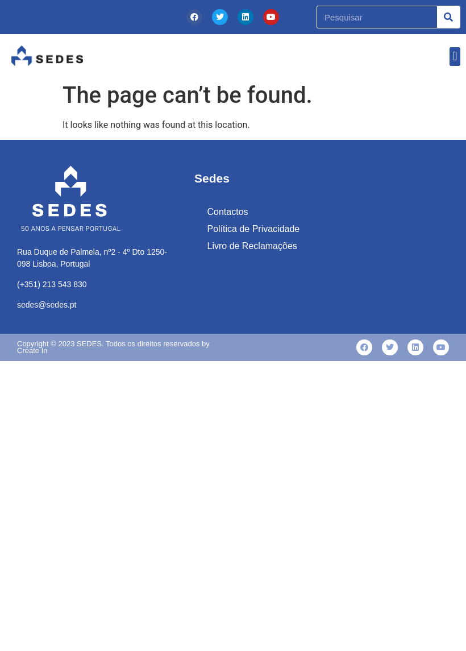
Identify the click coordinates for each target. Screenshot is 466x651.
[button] (455, 56)
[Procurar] (448, 17)
